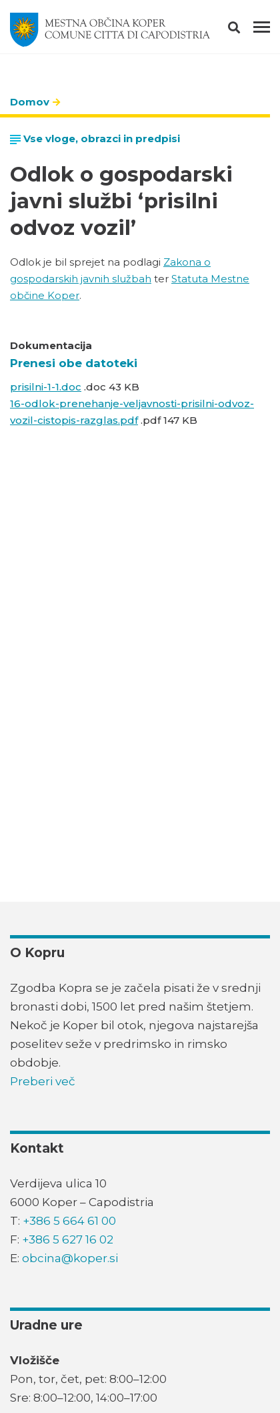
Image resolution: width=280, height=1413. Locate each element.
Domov (29, 101)
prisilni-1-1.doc (45, 386)
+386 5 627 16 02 (67, 1239)
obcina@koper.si (70, 1258)
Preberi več (42, 1081)
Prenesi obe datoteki (73, 363)
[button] (245, 30)
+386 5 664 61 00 (69, 1220)
